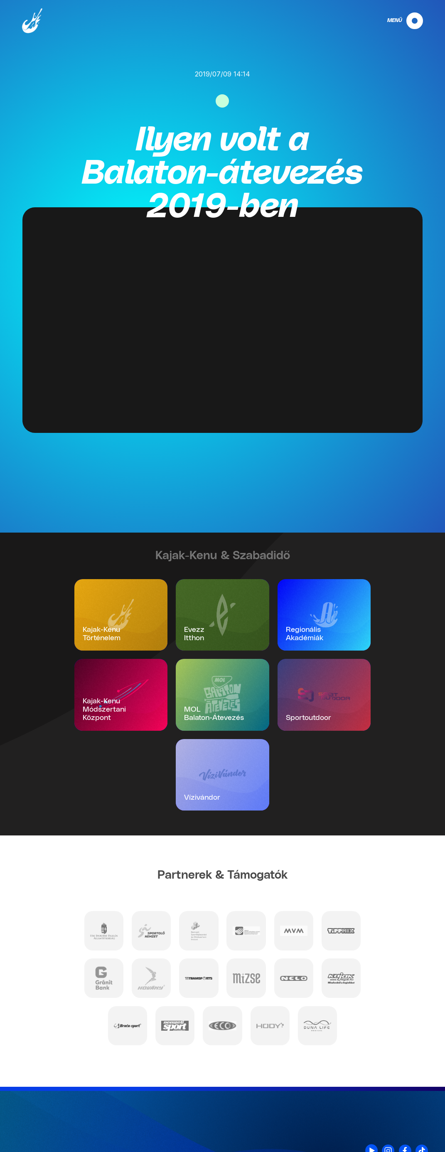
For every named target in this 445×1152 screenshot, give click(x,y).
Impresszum (409, 1110)
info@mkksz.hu (87, 1131)
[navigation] (398, 20)
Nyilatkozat (411, 1121)
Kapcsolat (413, 1089)
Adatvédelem (408, 1099)
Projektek (414, 1132)
